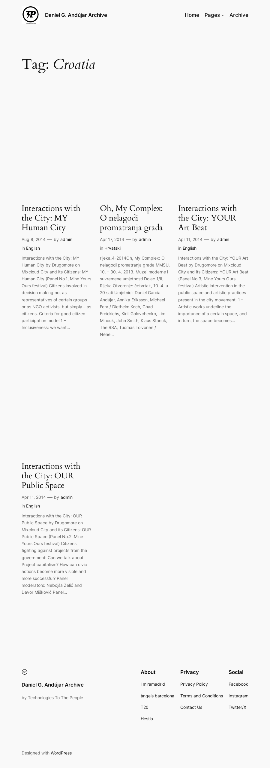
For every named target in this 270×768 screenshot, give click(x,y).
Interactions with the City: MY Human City (51, 218)
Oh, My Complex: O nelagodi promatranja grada (131, 218)
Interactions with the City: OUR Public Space (51, 476)
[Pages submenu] (222, 15)
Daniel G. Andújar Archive (76, 15)
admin (66, 239)
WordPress (61, 752)
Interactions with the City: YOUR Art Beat (207, 218)
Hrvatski (112, 248)
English (33, 248)
